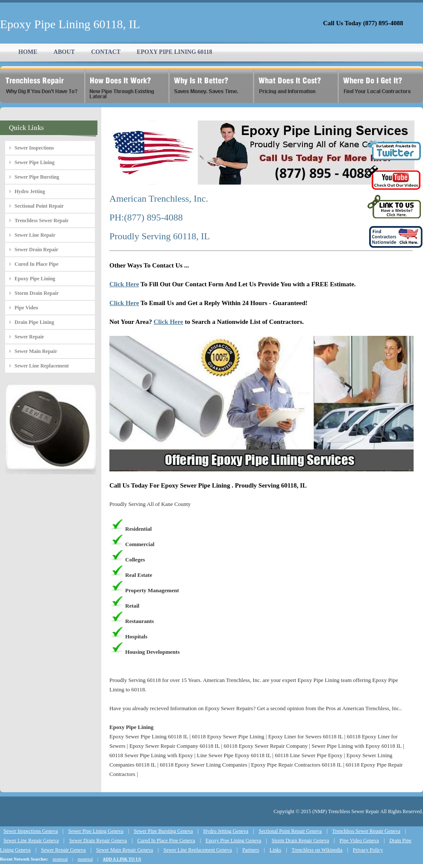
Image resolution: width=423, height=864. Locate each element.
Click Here (124, 284)
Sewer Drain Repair (36, 250)
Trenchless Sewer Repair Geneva (366, 831)
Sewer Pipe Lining (35, 162)
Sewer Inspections (34, 148)
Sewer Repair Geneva (63, 850)
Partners (250, 850)
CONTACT (105, 52)
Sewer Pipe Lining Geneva (95, 831)
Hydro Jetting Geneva (225, 831)
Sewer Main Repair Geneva (124, 850)
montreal (60, 859)
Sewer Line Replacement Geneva (197, 850)
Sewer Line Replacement (42, 366)
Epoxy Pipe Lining (35, 279)
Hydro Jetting (30, 191)
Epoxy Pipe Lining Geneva (233, 840)
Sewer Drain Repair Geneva (98, 840)
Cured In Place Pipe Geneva (166, 840)
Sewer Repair (29, 337)
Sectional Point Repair (39, 206)
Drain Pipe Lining (34, 322)
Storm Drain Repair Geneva (300, 840)
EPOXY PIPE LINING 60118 (174, 52)
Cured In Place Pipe (37, 264)
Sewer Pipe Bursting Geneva (163, 831)
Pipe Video (26, 308)
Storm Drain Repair (37, 293)
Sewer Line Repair (35, 235)
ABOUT (64, 52)
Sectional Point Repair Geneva (290, 831)
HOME (27, 52)
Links (275, 850)
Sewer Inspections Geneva (30, 831)
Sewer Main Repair (36, 351)
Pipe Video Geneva (359, 840)
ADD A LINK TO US (122, 859)
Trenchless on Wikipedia (317, 850)
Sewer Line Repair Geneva (31, 840)
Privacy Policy (368, 850)
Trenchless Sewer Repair (42, 220)
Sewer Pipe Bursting (37, 177)
